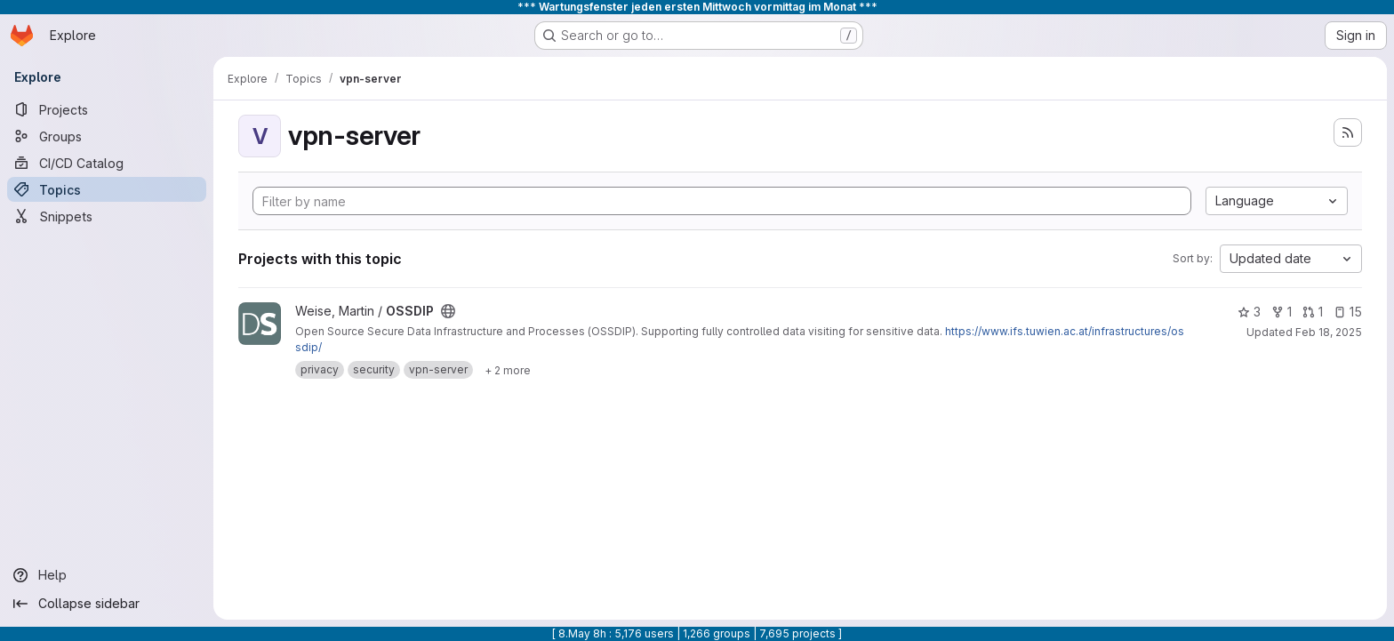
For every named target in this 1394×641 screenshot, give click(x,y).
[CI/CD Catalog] (106, 162)
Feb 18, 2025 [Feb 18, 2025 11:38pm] (1328, 332)
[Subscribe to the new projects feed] (1348, 132)
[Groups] (106, 136)
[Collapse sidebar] (106, 603)
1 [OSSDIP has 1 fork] (1281, 311)
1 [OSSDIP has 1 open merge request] (1312, 311)
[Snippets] (106, 216)
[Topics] (106, 189)
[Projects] (106, 109)
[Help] (106, 575)
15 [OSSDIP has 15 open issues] (1348, 311)
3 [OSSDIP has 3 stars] (1249, 311)
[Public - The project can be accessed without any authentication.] (448, 311)
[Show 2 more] (508, 370)
